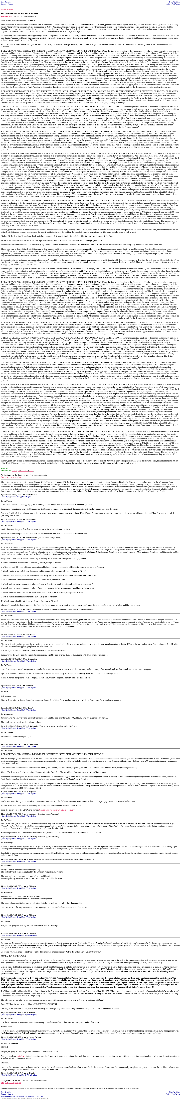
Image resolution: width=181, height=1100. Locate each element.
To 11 (24, 935)
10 (2, 744)
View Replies (27, 497)
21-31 (11, 477)
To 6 (23, 728)
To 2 (23, 816)
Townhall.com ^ (6, 16)
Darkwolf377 (33, 538)
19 (2, 1037)
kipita (30, 609)
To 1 (23, 521)
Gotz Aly (20, 1056)
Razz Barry (33, 814)
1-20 (6, 477)
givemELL (32, 634)
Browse (3, 4)
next (16, 477)
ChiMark (32, 886)
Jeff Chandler (33, 726)
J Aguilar (32, 792)
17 (2, 933)
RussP (30, 686)
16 (2, 915)
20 (2, 1073)
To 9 (23, 746)
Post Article (175, 4)
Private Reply (16, 497)
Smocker (32, 1012)
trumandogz (32, 659)
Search (10, 4)
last (20, 477)
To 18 (24, 1075)
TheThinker (32, 495)
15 (2, 886)
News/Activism (174, 2)
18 (2, 1012)
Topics (168, 4)
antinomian (32, 519)
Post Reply (6, 497)
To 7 (23, 710)
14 (2, 859)
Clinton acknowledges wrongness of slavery (57, 810)
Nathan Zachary (35, 1037)
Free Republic (6, 2)
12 (2, 814)
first (2, 477)
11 (2, 792)
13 (2, 837)
